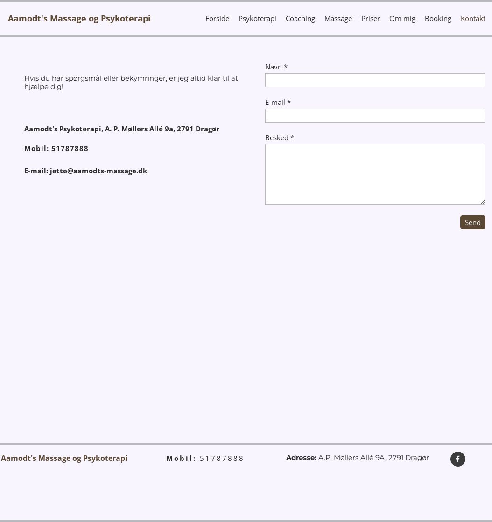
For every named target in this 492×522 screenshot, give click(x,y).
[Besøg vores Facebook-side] (457, 459)
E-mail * (278, 102)
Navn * (276, 66)
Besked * (279, 137)
